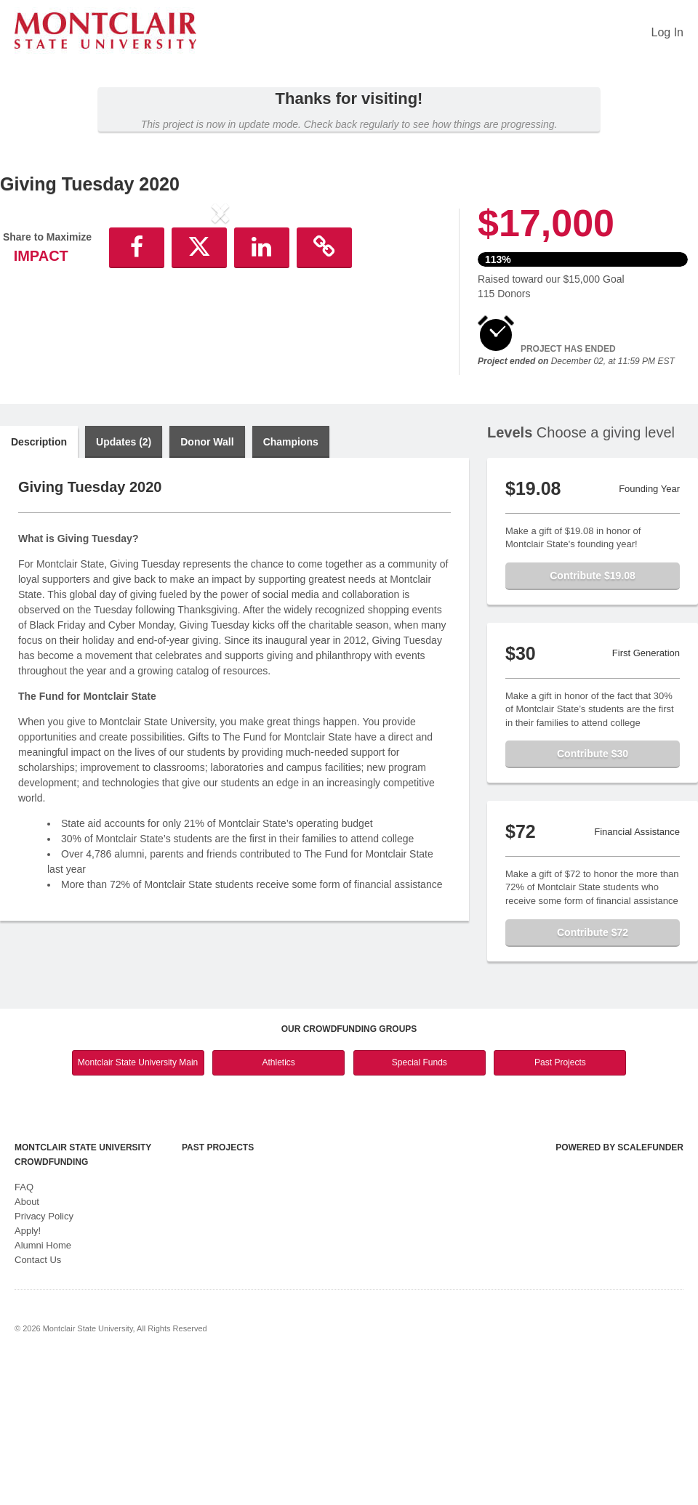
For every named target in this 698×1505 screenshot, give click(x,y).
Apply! (28, 1372)
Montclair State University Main (138, 1203)
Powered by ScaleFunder (619, 1289)
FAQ (24, 1328)
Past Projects (560, 1203)
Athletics (278, 1203)
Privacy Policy (44, 1357)
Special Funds (419, 1203)
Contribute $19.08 (592, 717)
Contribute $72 (592, 1073)
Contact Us (38, 1401)
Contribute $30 (592, 895)
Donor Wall (206, 583)
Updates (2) (123, 583)
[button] (33, 332)
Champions (290, 583)
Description (39, 583)
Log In (667, 32)
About (27, 1343)
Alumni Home (43, 1386)
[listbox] (220, 333)
